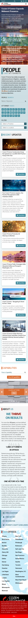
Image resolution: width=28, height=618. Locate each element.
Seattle (17, 562)
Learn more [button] (14, 612)
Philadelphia (19, 539)
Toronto (17, 565)
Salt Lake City (19, 549)
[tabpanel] (14, 392)
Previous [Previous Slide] (2, 391)
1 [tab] (12, 35)
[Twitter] (23, 1)
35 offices (4, 91)
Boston (4, 542)
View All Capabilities (14, 377)
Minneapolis (6, 587)
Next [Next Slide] (26, 391)
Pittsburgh (18, 542)
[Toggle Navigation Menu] (25, 4)
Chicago (4, 555)
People (7, 97)
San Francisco (19, 555)
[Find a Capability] (14, 372)
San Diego (18, 552)
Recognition (8, 521)
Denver (4, 562)
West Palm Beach (20, 580)
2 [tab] (14, 35)
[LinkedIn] (21, 1)
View (14, 393)
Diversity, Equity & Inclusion (15, 525)
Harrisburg (5, 565)
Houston (4, 568)
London (4, 578)
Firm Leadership (10, 513)
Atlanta (4, 536)
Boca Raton (5, 539)
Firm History (8, 517)
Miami (4, 584)
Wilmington (19, 583)
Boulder (4, 546)
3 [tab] (16, 35)
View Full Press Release (14, 27)
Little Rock (5, 574)
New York (18, 536)
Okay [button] (14, 616)
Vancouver (18, 568)
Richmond (18, 546)
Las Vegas (5, 571)
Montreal (5, 590)
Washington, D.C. (20, 571)
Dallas (4, 558)
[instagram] (26, 1)
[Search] (15, 1)
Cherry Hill (5, 552)
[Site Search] (8, 1)
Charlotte (5, 549)
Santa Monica (19, 558)
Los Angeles (6, 581)
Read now (20, 174)
